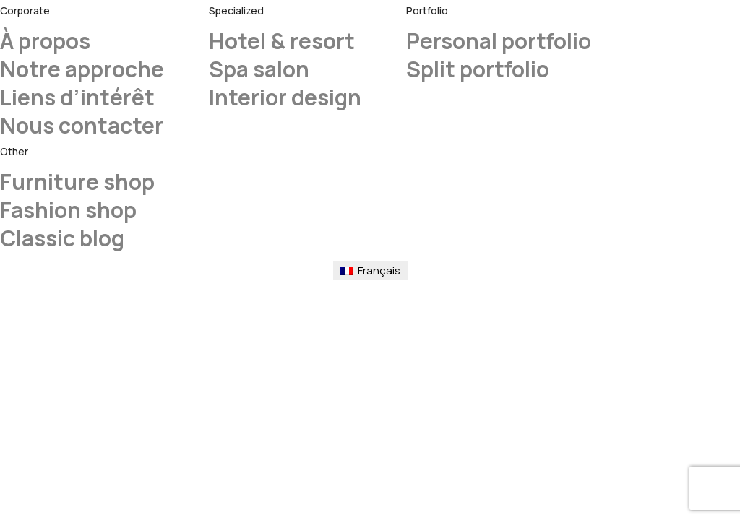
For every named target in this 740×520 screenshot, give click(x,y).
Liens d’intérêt (77, 97)
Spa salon (259, 69)
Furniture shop (77, 181)
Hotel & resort (282, 41)
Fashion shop (68, 210)
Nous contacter (81, 125)
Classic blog (62, 238)
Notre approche (82, 69)
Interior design (285, 97)
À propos (45, 41)
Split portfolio (477, 69)
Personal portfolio (498, 41)
